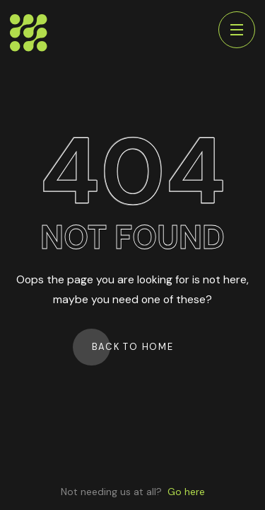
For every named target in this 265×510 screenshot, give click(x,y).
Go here (186, 491)
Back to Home (133, 347)
